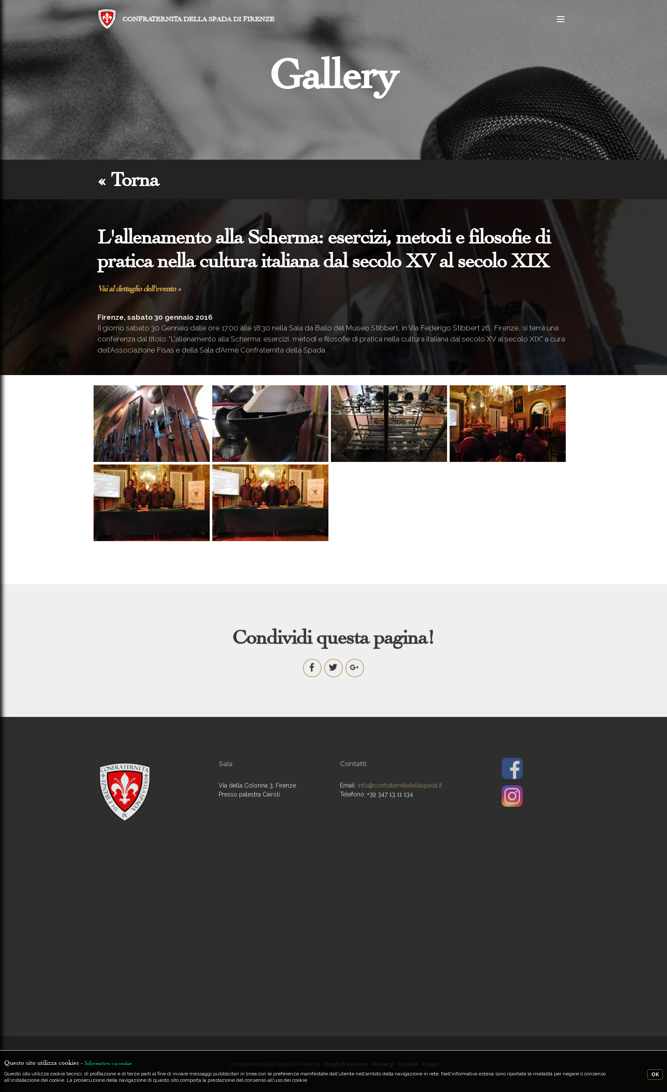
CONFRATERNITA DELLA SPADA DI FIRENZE (198, 19)
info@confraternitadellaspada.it (400, 806)
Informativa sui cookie (108, 1063)
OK (655, 1075)
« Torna (128, 179)
